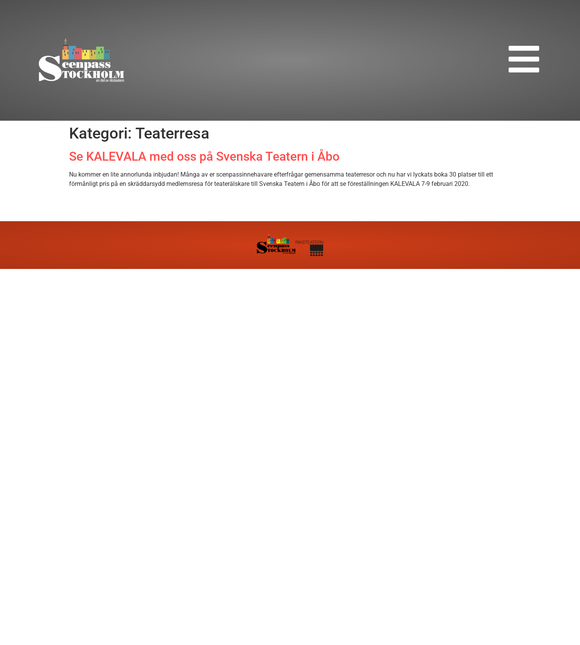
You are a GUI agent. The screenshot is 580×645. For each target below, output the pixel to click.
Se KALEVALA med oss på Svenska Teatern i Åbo (204, 156)
